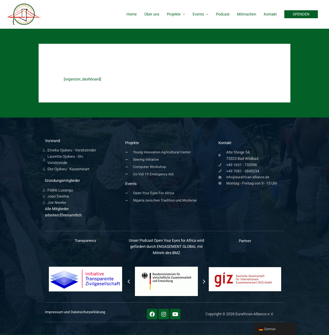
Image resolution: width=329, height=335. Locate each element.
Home (132, 14)
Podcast (223, 14)
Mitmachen (246, 14)
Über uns (151, 14)
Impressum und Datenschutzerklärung (77, 312)
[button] (301, 14)
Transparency (85, 240)
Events (198, 14)
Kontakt (270, 14)
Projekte (174, 14)
